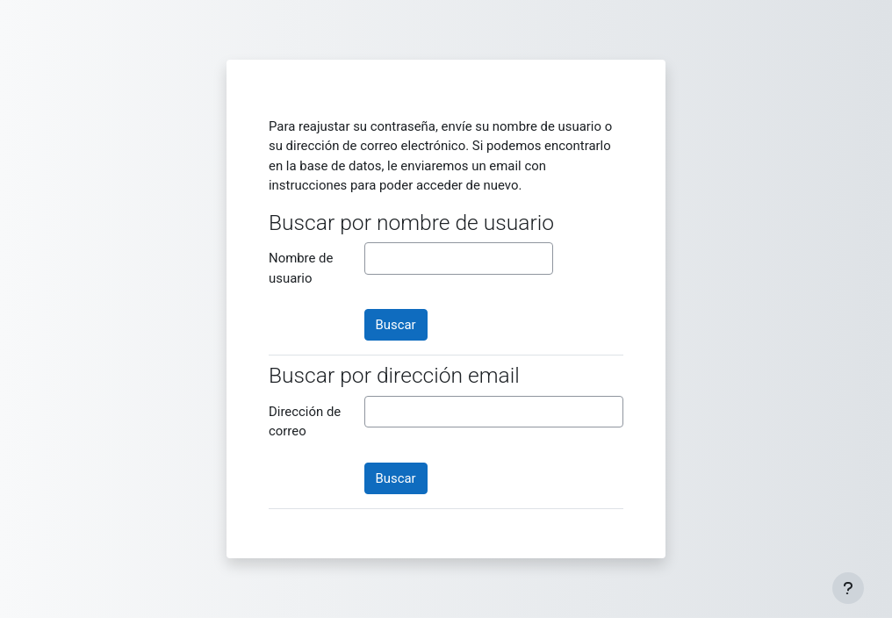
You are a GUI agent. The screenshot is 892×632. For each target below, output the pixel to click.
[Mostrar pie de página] (848, 588)
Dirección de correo (305, 421)
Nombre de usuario (301, 267)
